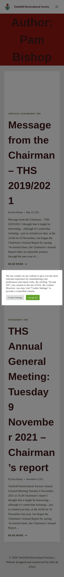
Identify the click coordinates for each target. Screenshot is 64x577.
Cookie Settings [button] (15, 297)
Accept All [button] (33, 297)
